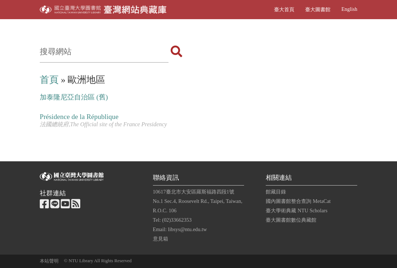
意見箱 (160, 239)
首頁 (49, 80)
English (349, 9)
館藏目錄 (276, 192)
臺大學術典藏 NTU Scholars (296, 210)
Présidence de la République (79, 116)
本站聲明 (49, 261)
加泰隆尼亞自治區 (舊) (74, 97)
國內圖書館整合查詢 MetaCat (298, 201)
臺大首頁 (284, 9)
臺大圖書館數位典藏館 (291, 220)
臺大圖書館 (317, 9)
